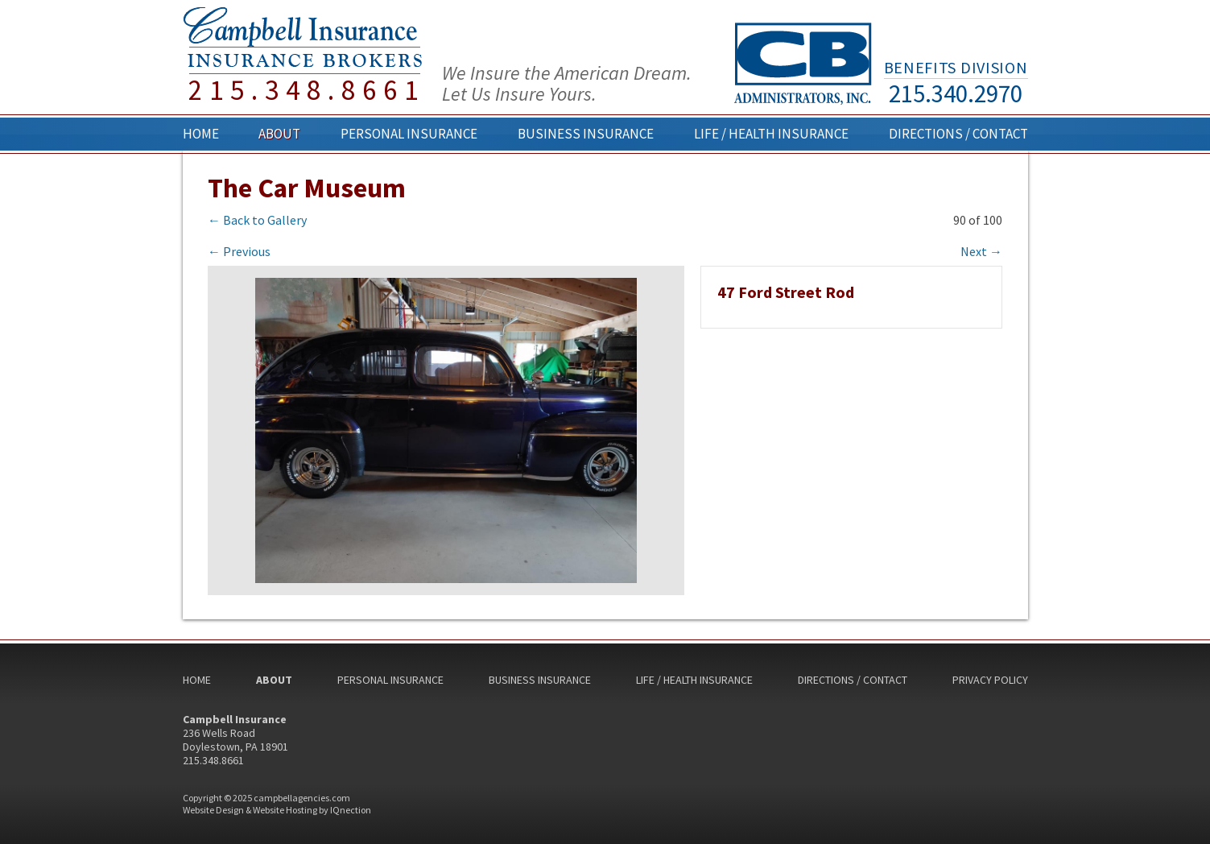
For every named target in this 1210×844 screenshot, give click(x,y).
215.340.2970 (955, 93)
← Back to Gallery (257, 220)
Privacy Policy (990, 679)
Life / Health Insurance (771, 134)
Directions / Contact (958, 134)
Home (201, 134)
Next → (981, 251)
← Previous (239, 251)
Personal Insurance (409, 134)
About (279, 134)
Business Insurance (586, 134)
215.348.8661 (306, 91)
